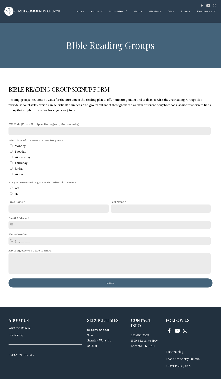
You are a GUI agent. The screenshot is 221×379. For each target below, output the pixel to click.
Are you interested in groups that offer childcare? (41, 182)
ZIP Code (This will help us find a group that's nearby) (43, 124)
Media (138, 11)
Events (186, 11)
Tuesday (20, 151)
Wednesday (22, 157)
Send (110, 282)
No (16, 193)
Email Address (17, 218)
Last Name (117, 202)
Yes (17, 188)
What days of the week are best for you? (34, 140)
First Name (15, 202)
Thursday (21, 163)
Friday (19, 168)
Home (80, 11)
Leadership (16, 335)
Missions (155, 11)
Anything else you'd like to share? (30, 250)
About (97, 11)
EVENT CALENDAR (21, 355)
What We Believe (19, 328)
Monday (20, 146)
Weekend (21, 174)
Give (171, 11)
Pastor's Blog (174, 352)
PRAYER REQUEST (178, 366)
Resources (206, 11)
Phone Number (18, 234)
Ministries (118, 11)
